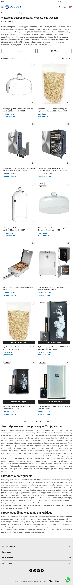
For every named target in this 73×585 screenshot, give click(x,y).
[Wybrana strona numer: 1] (36, 421)
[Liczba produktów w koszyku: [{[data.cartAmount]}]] (69, 7)
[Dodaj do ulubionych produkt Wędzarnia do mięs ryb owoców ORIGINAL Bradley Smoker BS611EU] (32, 362)
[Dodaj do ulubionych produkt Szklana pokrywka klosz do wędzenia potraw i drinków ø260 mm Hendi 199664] (32, 64)
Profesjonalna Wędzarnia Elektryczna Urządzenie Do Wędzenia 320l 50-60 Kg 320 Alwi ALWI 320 (52, 169)
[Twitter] (42, 570)
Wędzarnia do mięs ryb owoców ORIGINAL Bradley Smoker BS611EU (17, 407)
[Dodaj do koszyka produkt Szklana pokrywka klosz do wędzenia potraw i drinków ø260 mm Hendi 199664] (32, 103)
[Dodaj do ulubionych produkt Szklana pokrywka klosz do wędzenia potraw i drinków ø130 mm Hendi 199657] (32, 183)
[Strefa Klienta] (64, 2)
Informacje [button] (36, 552)
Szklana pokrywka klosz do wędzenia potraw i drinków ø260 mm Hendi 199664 (18, 110)
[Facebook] (30, 570)
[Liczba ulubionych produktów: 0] (65, 7)
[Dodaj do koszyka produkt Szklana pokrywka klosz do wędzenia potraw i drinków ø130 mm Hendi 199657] (32, 222)
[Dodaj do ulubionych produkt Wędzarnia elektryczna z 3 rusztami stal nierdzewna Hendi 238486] (68, 243)
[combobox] (12, 58)
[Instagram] (34, 570)
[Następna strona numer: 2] (48, 421)
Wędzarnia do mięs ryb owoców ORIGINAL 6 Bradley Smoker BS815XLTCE (53, 348)
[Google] (38, 570)
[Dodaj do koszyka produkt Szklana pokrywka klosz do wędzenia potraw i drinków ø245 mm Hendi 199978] (68, 222)
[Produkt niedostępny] (19, 342)
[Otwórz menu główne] (2, 7)
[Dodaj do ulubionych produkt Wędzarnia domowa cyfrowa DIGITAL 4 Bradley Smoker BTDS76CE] (68, 362)
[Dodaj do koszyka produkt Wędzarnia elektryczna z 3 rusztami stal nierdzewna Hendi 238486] (68, 282)
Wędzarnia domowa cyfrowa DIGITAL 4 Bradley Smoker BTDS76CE (54, 407)
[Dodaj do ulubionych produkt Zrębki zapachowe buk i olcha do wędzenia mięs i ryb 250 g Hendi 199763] (32, 302)
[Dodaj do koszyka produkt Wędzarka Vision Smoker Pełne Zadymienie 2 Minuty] (32, 282)
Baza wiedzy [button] (36, 557)
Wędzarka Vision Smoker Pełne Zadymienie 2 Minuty (18, 288)
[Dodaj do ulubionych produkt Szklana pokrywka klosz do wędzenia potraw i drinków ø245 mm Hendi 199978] (68, 183)
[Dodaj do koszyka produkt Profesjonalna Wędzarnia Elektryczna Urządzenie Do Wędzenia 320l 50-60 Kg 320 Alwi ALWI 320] (68, 163)
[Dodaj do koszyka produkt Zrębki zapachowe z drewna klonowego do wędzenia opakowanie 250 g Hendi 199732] (68, 103)
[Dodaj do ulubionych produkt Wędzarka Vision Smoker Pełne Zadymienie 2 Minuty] (32, 243)
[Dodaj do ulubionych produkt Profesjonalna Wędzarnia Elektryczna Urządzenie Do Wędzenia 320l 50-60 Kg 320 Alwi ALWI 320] (68, 124)
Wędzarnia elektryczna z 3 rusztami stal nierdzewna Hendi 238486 (51, 288)
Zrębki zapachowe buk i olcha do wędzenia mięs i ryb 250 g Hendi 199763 (19, 348)
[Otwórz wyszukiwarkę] (60, 7)
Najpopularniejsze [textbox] (8, 58)
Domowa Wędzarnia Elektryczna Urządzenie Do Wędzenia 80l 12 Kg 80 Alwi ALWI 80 (19, 169)
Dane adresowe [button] (36, 546)
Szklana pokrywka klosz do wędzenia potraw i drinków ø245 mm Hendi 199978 (53, 229)
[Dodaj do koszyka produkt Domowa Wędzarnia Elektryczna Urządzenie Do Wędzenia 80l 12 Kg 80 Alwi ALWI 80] (32, 163)
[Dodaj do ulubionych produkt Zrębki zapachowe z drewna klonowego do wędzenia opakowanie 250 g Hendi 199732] (68, 64)
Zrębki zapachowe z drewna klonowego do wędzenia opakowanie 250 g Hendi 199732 (52, 110)
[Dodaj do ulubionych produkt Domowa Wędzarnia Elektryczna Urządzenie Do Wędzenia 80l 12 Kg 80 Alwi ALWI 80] (32, 124)
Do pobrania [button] (36, 563)
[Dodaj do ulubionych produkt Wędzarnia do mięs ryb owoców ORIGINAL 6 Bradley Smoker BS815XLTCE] (68, 302)
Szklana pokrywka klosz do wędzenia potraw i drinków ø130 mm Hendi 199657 (18, 229)
